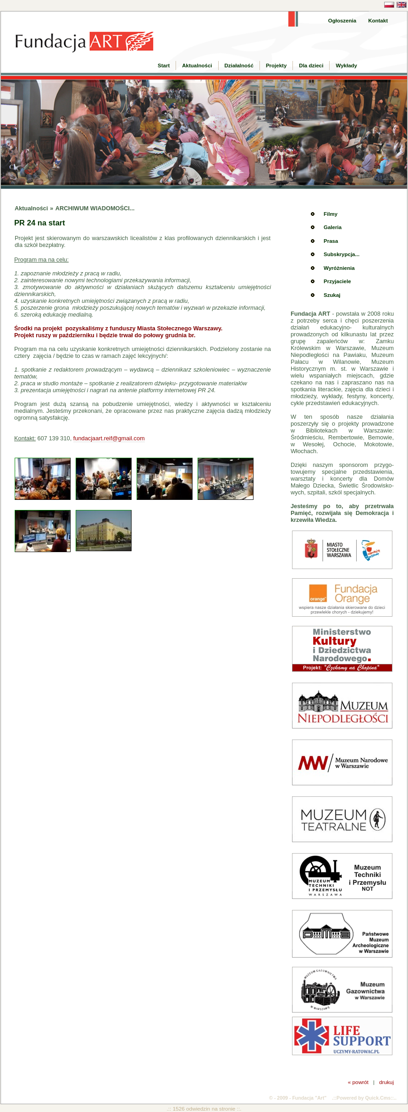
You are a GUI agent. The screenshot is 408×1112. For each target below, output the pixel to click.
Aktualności (197, 65)
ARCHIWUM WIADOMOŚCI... (95, 208)
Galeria (333, 227)
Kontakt (378, 20)
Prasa (331, 241)
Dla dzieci (311, 65)
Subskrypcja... (341, 254)
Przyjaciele (337, 281)
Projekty (276, 65)
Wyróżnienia (339, 268)
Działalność (239, 65)
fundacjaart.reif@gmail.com (109, 438)
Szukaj (332, 295)
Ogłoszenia (342, 20)
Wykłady (346, 65)
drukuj (386, 1082)
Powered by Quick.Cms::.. (366, 1098)
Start (164, 65)
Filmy (330, 214)
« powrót (358, 1082)
